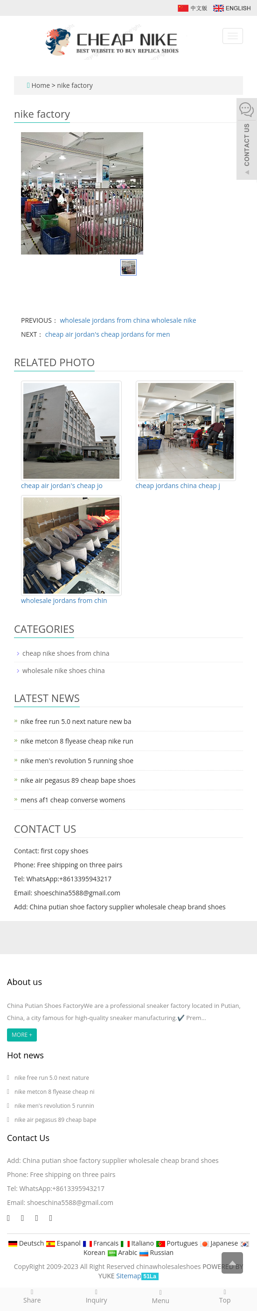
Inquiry (96, 1296)
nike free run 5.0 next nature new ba (76, 721)
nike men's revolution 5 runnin (54, 1106)
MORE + (22, 1035)
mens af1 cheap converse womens (73, 799)
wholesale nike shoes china (63, 670)
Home (40, 85)
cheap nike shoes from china (66, 653)
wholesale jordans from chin (64, 600)
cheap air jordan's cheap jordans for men (106, 334)
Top (225, 1296)
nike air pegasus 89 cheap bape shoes (78, 780)
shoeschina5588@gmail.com (70, 1202)
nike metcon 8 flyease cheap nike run (77, 741)
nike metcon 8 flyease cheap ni (54, 1092)
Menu (161, 1296)
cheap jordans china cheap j (178, 485)
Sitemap (128, 1275)
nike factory (74, 85)
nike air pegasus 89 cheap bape (55, 1120)
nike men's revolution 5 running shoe (77, 760)
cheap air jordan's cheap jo (62, 485)
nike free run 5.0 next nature (52, 1078)
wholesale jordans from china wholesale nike (127, 320)
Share (32, 1296)
